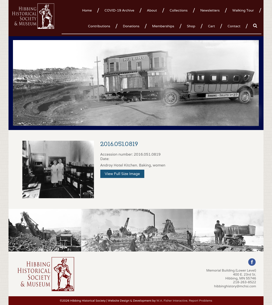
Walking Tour (243, 10)
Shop (191, 26)
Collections (178, 10)
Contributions (99, 26)
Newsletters (210, 10)
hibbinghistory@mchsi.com (235, 286)
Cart (211, 26)
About (152, 10)
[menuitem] (88, 10)
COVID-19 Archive (119, 10)
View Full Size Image (122, 173)
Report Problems (200, 300)
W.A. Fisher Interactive (171, 300)
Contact (234, 26)
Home (87, 10)
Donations (131, 26)
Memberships (163, 26)
